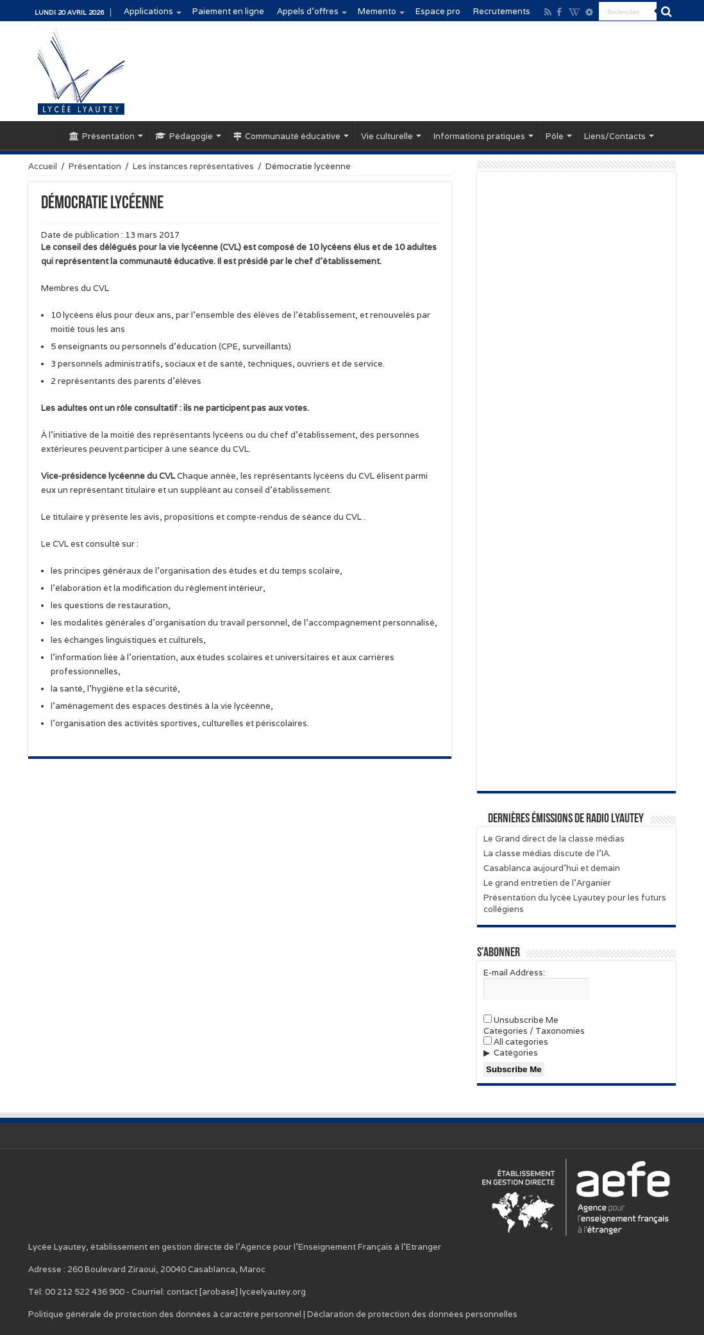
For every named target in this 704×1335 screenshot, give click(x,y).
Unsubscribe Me (520, 1020)
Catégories (516, 1052)
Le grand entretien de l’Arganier (547, 882)
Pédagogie (184, 136)
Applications (148, 11)
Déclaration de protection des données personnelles (412, 1314)
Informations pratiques (479, 136)
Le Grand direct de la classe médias (553, 838)
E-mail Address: (514, 972)
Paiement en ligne (228, 11)
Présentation (102, 136)
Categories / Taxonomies (534, 1030)
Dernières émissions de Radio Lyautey (566, 819)
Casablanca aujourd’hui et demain (551, 868)
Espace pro (437, 11)
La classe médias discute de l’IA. (547, 853)
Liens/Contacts (615, 136)
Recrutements (501, 11)
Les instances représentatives (193, 166)
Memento (377, 11)
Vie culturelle (387, 136)
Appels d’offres (308, 11)
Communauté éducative (286, 136)
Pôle (555, 136)
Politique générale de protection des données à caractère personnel (164, 1314)
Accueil (45, 134)
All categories (515, 1041)
